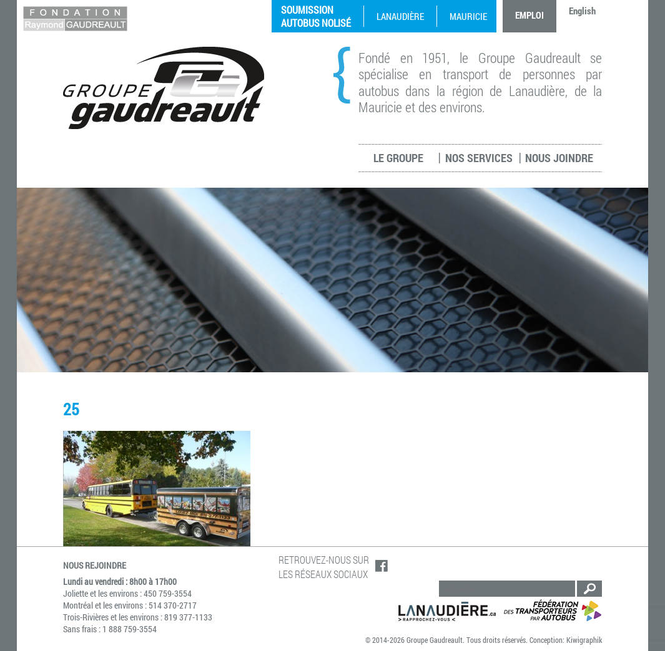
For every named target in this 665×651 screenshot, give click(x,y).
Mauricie (468, 16)
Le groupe (398, 157)
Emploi (529, 15)
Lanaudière (400, 16)
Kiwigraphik (584, 640)
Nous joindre (559, 157)
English (582, 10)
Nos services (479, 157)
